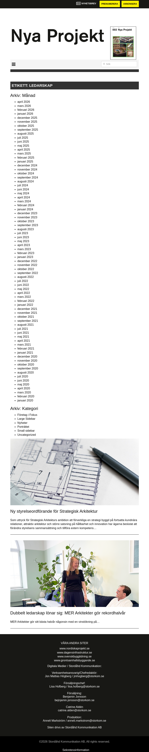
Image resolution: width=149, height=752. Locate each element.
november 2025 (27, 121)
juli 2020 (22, 376)
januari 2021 (25, 352)
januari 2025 (25, 161)
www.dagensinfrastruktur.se (74, 652)
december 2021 (27, 308)
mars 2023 (24, 249)
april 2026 (23, 101)
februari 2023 (25, 253)
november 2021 (27, 312)
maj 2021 (23, 336)
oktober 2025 (25, 125)
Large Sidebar (26, 418)
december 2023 (27, 213)
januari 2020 (25, 400)
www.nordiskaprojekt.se (74, 648)
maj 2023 (23, 241)
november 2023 (27, 217)
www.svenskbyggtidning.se (74, 656)
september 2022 (27, 272)
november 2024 (27, 169)
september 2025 (27, 129)
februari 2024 (25, 205)
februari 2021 (25, 348)
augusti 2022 (25, 276)
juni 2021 (23, 332)
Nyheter (22, 422)
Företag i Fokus (27, 414)
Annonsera (130, 4)
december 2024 (27, 165)
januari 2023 (25, 256)
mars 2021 (24, 344)
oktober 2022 (25, 269)
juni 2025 (23, 141)
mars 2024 (24, 201)
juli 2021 (22, 328)
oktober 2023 (25, 221)
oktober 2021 (25, 316)
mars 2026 (24, 105)
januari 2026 (25, 113)
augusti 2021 (25, 324)
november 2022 (27, 264)
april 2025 (23, 149)
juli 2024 (22, 185)
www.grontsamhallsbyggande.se (74, 660)
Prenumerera (109, 4)
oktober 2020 (25, 364)
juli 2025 (22, 137)
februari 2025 (25, 157)
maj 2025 (23, 145)
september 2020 (27, 368)
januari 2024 (25, 209)
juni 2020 (23, 380)
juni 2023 (23, 237)
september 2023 (27, 225)
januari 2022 (25, 304)
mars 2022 (24, 296)
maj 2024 (23, 193)
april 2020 (23, 388)
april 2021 (23, 340)
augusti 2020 (25, 372)
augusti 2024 (25, 181)
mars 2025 (24, 153)
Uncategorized (26, 434)
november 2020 (27, 360)
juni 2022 (23, 284)
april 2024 (23, 197)
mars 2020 (24, 392)
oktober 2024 (25, 173)
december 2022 (27, 261)
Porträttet (23, 426)
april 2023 (23, 245)
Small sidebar (26, 430)
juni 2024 (23, 189)
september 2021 (27, 320)
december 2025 (27, 117)
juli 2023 (22, 233)
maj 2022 (23, 288)
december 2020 (27, 356)
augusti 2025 (25, 133)
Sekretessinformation (75, 749)
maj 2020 (23, 384)
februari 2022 (25, 300)
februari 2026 (25, 109)
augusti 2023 (25, 229)
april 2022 (23, 292)
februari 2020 (25, 396)
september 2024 (27, 177)
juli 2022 (22, 280)
